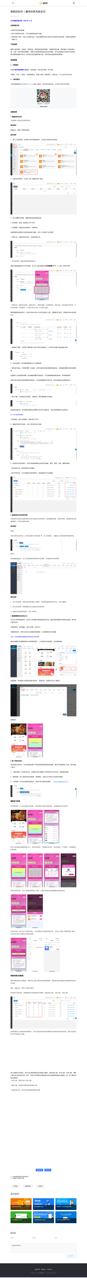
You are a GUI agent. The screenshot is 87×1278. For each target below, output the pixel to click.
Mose (12, 16)
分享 (48, 1170)
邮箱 (34, 1237)
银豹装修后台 (17, 558)
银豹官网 (36, 1270)
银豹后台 (13, 130)
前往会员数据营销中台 (61, 781)
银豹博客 (42, 1273)
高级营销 (28, 1186)
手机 (56, 1237)
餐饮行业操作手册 (18, 1178)
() (39, 1170)
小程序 (40, 1186)
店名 (12, 1237)
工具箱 (15, 1186)
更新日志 (49, 1270)
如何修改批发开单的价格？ (20, 1176)
